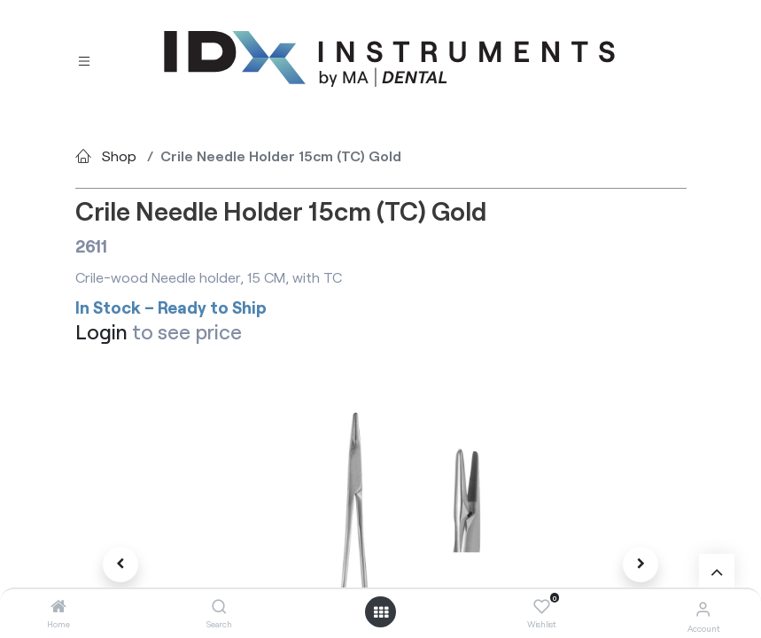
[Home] (58, 606)
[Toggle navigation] (84, 60)
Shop (119, 155)
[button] (121, 564)
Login (101, 331)
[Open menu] (381, 612)
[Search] (219, 606)
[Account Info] (703, 608)
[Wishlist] (541, 607)
